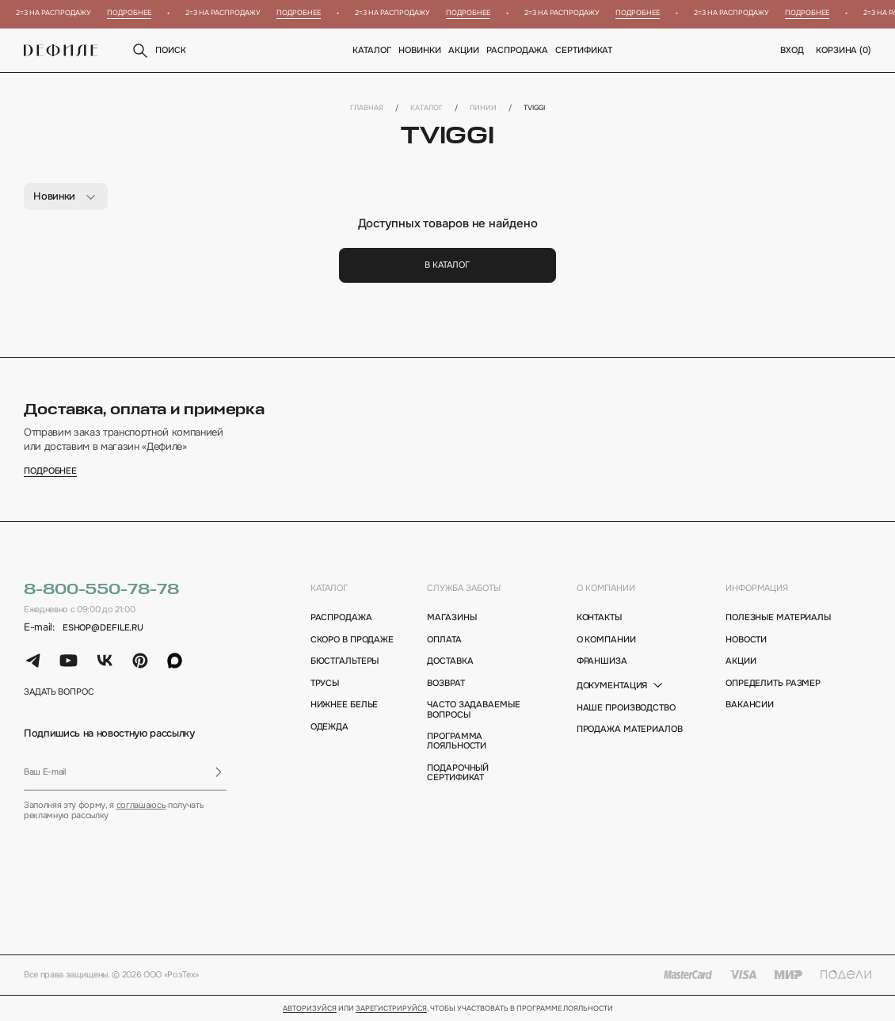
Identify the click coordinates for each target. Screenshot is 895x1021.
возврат (445, 683)
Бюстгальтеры (344, 660)
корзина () (843, 49)
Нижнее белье (344, 704)
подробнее (50, 471)
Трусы (324, 683)
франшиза (602, 660)
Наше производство (626, 707)
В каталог (447, 264)
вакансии (750, 704)
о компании (606, 587)
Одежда (329, 726)
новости (746, 639)
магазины (451, 617)
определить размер (773, 683)
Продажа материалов (630, 728)
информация (757, 587)
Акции (464, 49)
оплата (444, 639)
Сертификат (584, 49)
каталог (329, 587)
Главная (366, 107)
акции (741, 660)
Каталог (372, 49)
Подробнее (134, 12)
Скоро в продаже (352, 639)
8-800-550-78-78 (101, 589)
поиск (158, 50)
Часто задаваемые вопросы (473, 709)
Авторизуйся (310, 1009)
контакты (599, 617)
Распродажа (518, 49)
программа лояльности (456, 741)
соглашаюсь (141, 804)
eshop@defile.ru (103, 627)
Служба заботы (464, 587)
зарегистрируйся (391, 1009)
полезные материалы (778, 617)
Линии (483, 107)
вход (792, 49)
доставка (450, 660)
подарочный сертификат (458, 773)
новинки (420, 49)
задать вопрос (59, 691)
